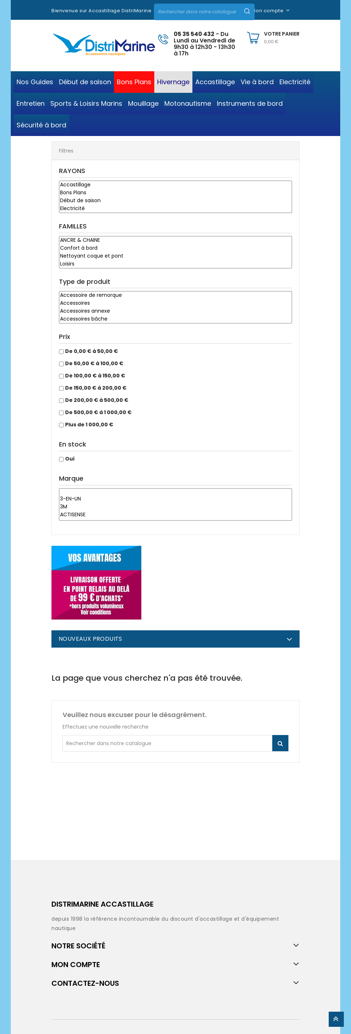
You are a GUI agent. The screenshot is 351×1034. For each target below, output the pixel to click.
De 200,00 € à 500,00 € (96, 400)
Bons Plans (175, 193)
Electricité (175, 209)
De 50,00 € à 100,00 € (94, 363)
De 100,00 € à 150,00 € (95, 375)
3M (175, 507)
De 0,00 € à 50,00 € (91, 351)
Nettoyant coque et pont (175, 256)
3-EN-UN (175, 499)
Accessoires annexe (175, 311)
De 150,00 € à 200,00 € (96, 387)
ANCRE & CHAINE (175, 240)
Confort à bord (175, 248)
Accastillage (175, 185)
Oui (69, 458)
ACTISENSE (175, 515)
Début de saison (175, 201)
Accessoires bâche (175, 319)
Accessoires (175, 303)
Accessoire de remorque (175, 295)
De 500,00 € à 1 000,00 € (98, 412)
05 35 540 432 (194, 34)
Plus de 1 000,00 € (89, 424)
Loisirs (175, 264)
